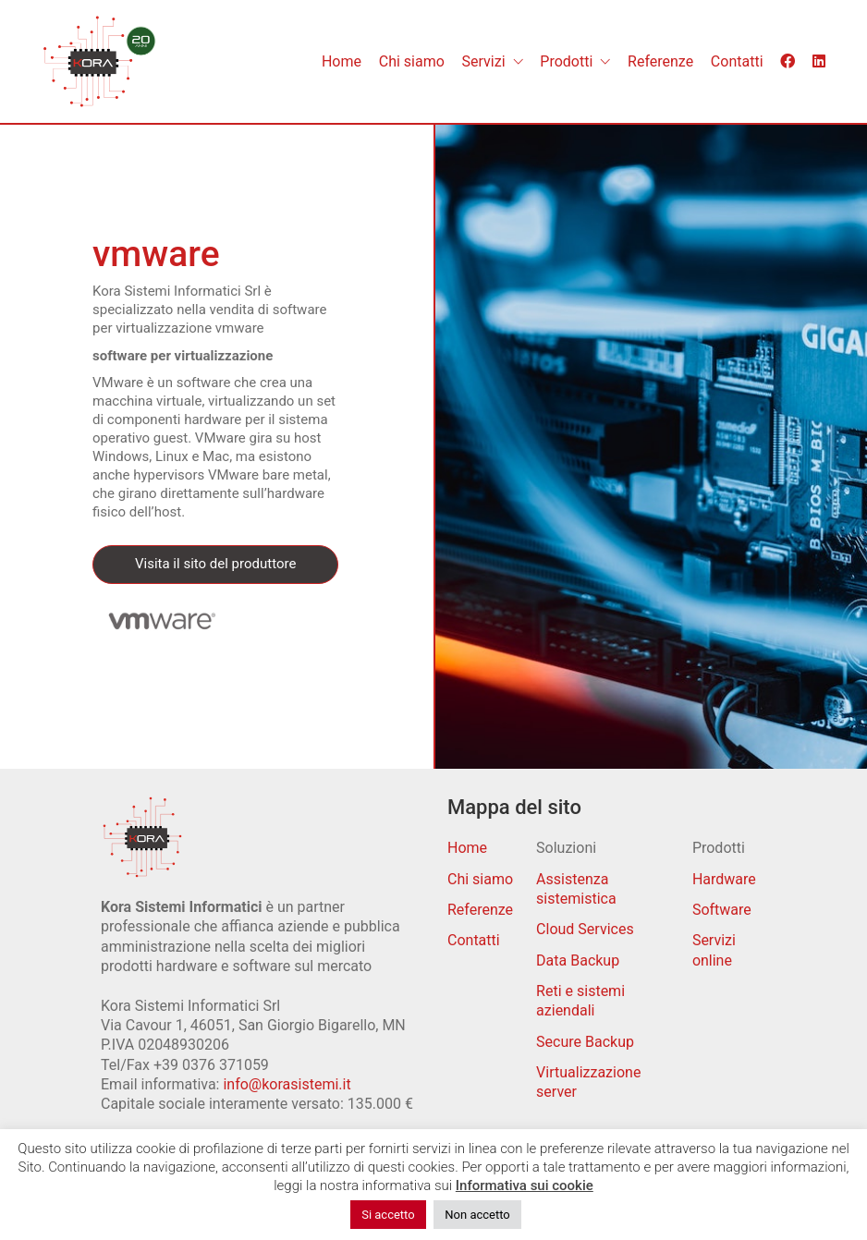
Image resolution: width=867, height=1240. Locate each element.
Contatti (473, 940)
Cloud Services (585, 929)
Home (467, 848)
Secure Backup (585, 1042)
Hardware (724, 879)
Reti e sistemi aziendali (580, 1000)
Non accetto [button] (477, 1215)
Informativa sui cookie (524, 1185)
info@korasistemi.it (286, 1084)
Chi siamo (480, 879)
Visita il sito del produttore (215, 563)
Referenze (480, 909)
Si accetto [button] (387, 1215)
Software (721, 909)
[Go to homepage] (99, 61)
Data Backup (577, 960)
